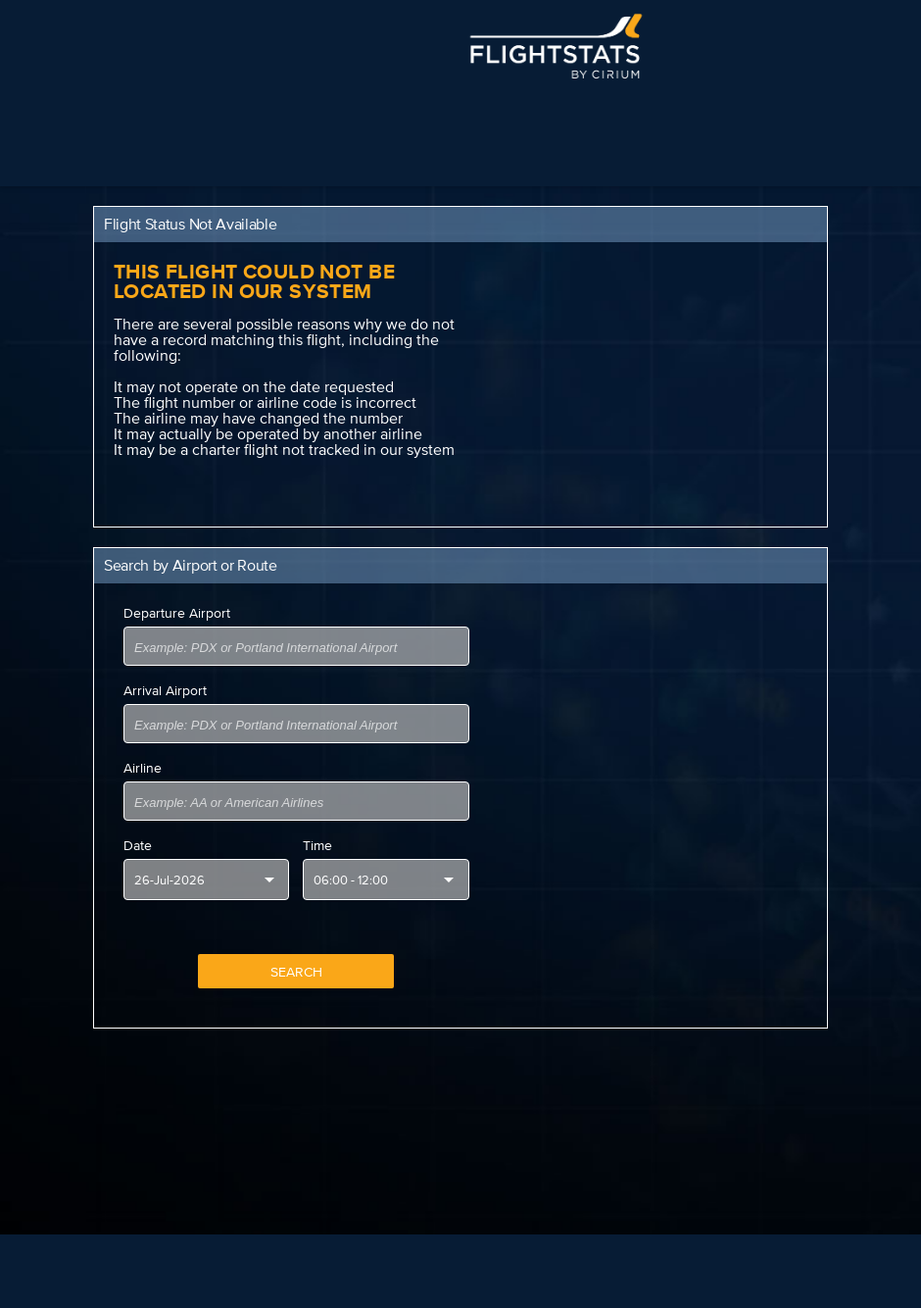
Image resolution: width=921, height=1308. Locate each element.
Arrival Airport (165, 690)
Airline (142, 768)
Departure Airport (176, 613)
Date (137, 845)
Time (317, 845)
